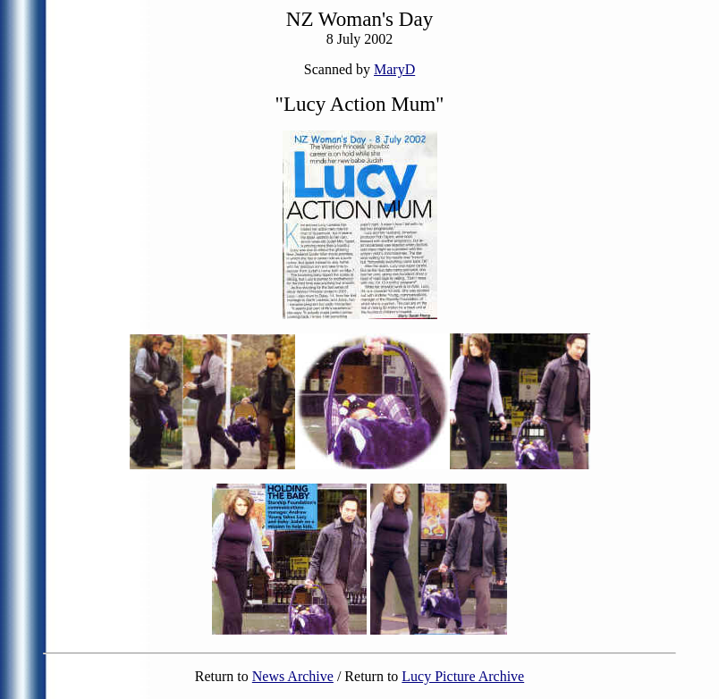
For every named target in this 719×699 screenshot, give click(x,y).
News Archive (293, 676)
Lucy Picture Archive (463, 676)
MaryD (394, 69)
